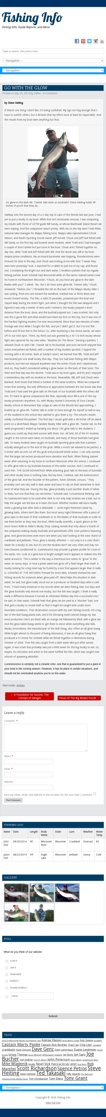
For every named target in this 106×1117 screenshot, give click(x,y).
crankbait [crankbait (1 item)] (97, 1045)
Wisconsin (60, 841)
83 (97, 841)
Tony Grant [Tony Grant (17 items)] (75, 1078)
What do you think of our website (23, 951)
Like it (13, 967)
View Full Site (53, 1102)
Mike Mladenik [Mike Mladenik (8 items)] (15, 1064)
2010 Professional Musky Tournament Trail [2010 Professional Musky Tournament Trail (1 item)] (21, 1040)
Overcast (88, 841)
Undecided (15, 974)
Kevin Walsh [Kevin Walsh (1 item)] (76, 1060)
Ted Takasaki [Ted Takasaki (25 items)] (51, 1073)
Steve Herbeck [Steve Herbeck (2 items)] (28, 1073)
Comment (11, 720)
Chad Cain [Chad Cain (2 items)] (73, 1045)
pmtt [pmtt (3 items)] (73, 1064)
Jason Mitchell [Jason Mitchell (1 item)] (34, 1055)
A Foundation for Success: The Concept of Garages (30, 696)
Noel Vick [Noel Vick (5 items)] (43, 1064)
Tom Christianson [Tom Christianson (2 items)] (38, 1078)
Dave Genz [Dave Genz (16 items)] (43, 1049)
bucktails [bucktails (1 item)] (98, 1040)
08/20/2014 (20, 841)
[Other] (32, 996)
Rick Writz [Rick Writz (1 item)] (81, 1064)
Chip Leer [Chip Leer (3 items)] (86, 1045)
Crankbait (74, 841)
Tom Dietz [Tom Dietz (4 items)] (56, 1078)
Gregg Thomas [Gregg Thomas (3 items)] (18, 1054)
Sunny (86, 854)
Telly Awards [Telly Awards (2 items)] (73, 1073)
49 (31, 841)
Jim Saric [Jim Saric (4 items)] (80, 1054)
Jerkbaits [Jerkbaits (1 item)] (58, 1055)
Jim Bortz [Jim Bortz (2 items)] (68, 1054)
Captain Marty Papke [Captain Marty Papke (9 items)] (21, 1044)
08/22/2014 (20, 854)
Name (8, 756)
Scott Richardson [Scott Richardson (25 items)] (37, 1068)
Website (8, 781)
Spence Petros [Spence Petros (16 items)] (72, 1068)
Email (8, 768)
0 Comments (50, 93)
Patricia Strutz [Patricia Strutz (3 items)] (60, 1064)
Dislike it (14, 981)
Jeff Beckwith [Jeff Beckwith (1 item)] (48, 1055)
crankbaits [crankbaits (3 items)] (8, 1049)
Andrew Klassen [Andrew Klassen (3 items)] (52, 1040)
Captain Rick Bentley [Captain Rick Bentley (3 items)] (54, 1045)
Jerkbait (73, 854)
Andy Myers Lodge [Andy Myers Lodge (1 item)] (70, 1040)
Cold (98, 854)
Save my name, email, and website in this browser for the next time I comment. (48, 794)
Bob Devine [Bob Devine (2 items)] (86, 1040)
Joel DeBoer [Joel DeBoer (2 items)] (26, 1059)
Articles (21, 685)
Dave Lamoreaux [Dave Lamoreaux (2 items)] (63, 1049)
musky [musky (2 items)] (31, 1064)
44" (32, 854)
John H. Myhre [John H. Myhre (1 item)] (40, 1060)
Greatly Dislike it (18, 987)
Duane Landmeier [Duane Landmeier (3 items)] (85, 1049)
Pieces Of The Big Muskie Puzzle (79, 698)
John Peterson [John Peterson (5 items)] (58, 1059)
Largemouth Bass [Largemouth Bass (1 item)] (90, 1060)
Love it (13, 960)
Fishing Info (32, 17)
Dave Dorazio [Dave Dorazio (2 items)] (23, 1049)
